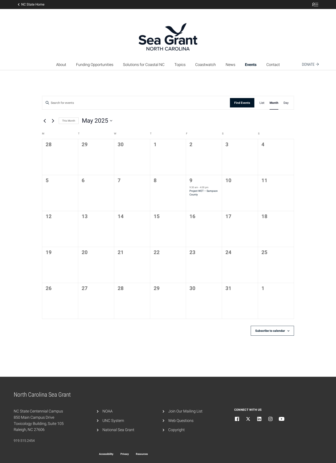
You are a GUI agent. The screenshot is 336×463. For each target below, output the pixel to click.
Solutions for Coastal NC (144, 64)
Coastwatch (205, 64)
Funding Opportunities (94, 64)
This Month (68, 120)
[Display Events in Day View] (286, 103)
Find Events (242, 102)
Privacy (124, 454)
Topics (180, 64)
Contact (273, 64)
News (230, 64)
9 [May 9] (190, 180)
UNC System (113, 420)
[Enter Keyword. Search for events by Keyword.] (136, 103)
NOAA (107, 411)
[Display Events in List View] (262, 103)
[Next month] (53, 120)
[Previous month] (44, 120)
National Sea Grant (118, 429)
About (61, 64)
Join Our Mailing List (185, 411)
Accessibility (106, 454)
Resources (142, 454)
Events (250, 64)
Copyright (176, 429)
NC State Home (30, 4)
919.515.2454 (24, 441)
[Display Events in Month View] (274, 103)
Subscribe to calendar (270, 330)
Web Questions (181, 420)
